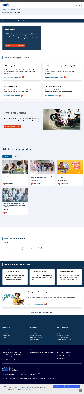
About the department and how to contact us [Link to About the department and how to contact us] (41, 352)
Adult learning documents (53, 86)
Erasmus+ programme (40, 271)
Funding (4, 337)
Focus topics (5, 333)
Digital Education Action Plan (36, 337)
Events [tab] (16, 156)
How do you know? (27, 0)
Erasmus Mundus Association (63, 337)
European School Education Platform (65, 331)
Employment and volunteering (37, 292)
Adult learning (25, 20)
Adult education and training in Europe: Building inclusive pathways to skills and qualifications (14, 205)
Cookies (35, 378)
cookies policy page (27, 387)
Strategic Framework (34, 339)
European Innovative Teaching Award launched (68, 176)
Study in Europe (33, 333)
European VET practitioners (63, 335)
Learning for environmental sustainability (14, 176)
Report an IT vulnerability (8, 378)
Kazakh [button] (78, 5)
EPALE (58, 333)
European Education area (8, 331)
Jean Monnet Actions (66, 271)
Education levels (17, 20)
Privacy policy (42, 378)
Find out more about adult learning (15, 45)
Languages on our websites (24, 378)
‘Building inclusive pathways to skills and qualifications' (62, 66)
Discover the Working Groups (12, 126)
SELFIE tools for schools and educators (38, 331)
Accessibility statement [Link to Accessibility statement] (8, 359)
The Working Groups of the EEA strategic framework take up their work (42, 176)
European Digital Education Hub (64, 339)
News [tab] (6, 156)
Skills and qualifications (11, 66)
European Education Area (9, 350)
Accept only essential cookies (72, 386)
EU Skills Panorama (10, 86)
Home (11, 20)
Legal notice (51, 378)
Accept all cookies (58, 386)
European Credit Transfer (35, 335)
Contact (39, 373)
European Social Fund (13, 271)
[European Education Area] (9, 5)
